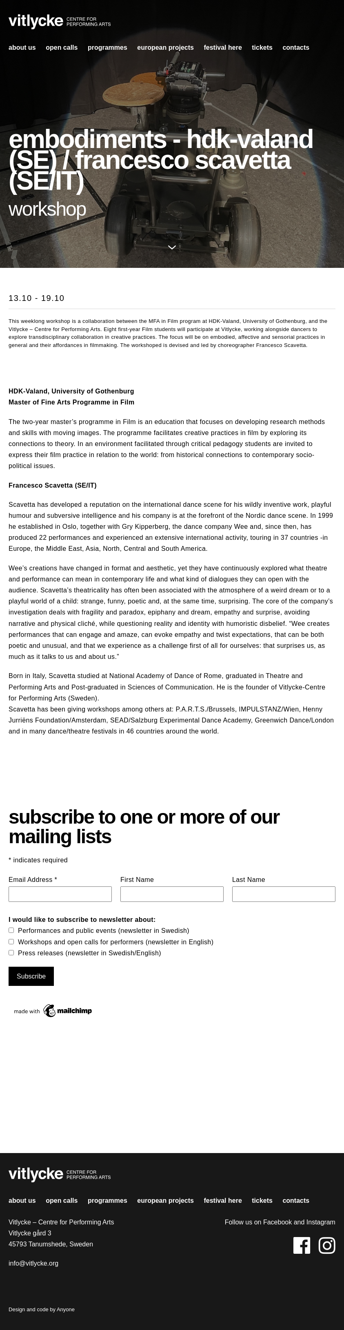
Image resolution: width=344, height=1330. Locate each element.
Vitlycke (60, 24)
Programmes (107, 47)
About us (22, 47)
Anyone (66, 1309)
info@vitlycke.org (33, 1263)
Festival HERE (223, 47)
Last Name (248, 879)
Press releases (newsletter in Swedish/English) (89, 953)
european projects (165, 47)
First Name (137, 879)
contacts (295, 47)
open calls (62, 47)
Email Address (33, 879)
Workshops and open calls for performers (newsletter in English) (115, 942)
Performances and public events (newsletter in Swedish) (103, 930)
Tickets (262, 47)
